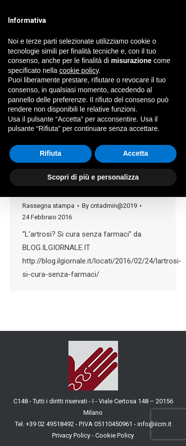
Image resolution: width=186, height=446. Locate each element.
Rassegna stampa (48, 205)
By (109, 205)
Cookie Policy (114, 435)
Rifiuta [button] (51, 153)
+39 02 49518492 (50, 424)
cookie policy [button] (79, 70)
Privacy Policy (71, 435)
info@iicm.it (154, 424)
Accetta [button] (135, 153)
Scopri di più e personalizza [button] (92, 177)
